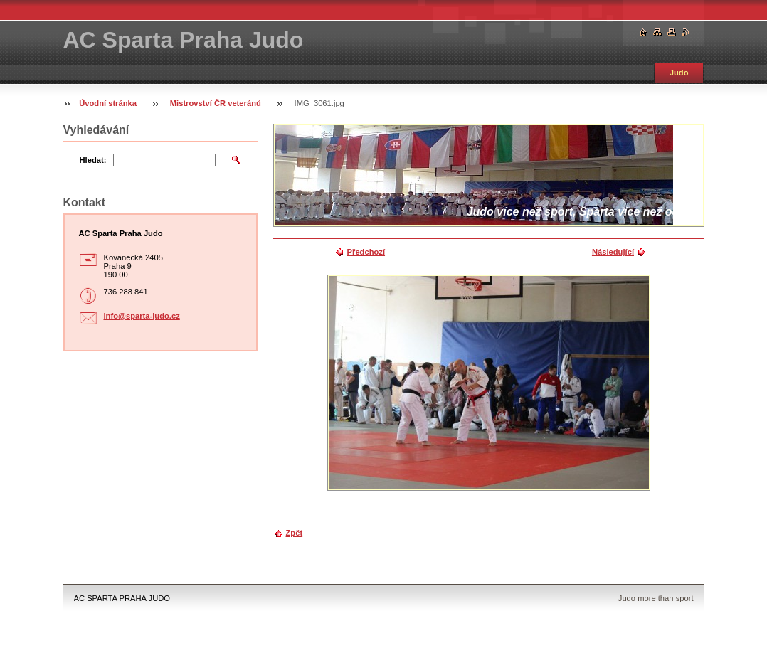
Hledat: (93, 160)
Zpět (294, 533)
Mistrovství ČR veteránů (215, 103)
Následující (613, 252)
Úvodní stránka (108, 103)
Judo (679, 72)
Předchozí (366, 252)
